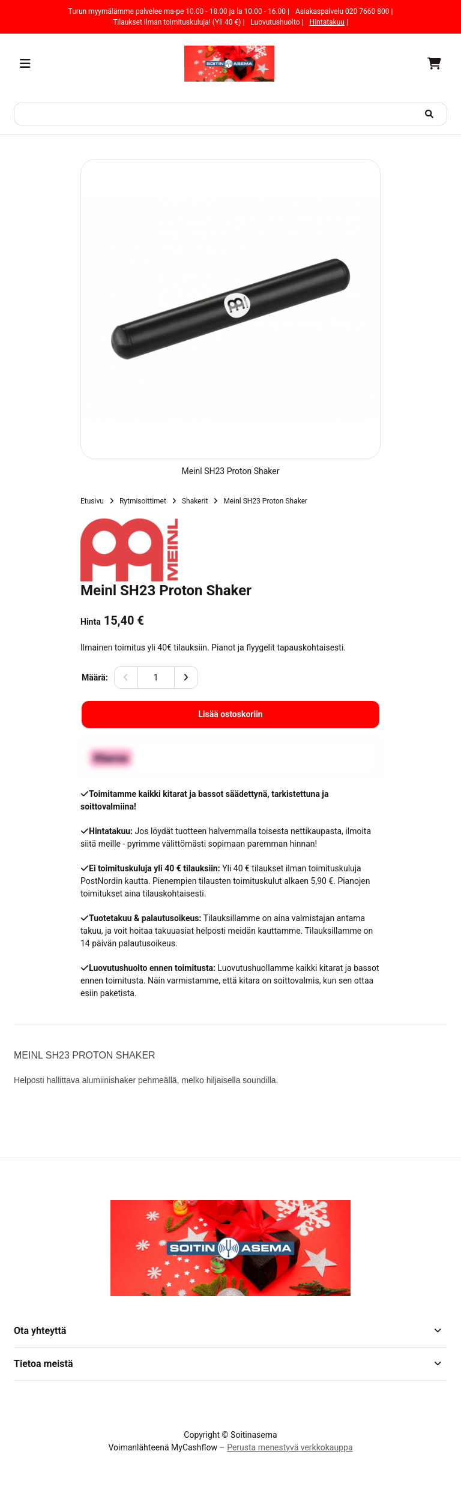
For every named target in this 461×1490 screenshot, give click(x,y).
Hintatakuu (327, 22)
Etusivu (92, 501)
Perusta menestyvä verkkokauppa (289, 1447)
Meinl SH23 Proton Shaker (265, 501)
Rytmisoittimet (142, 501)
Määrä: (95, 677)
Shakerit (195, 501)
